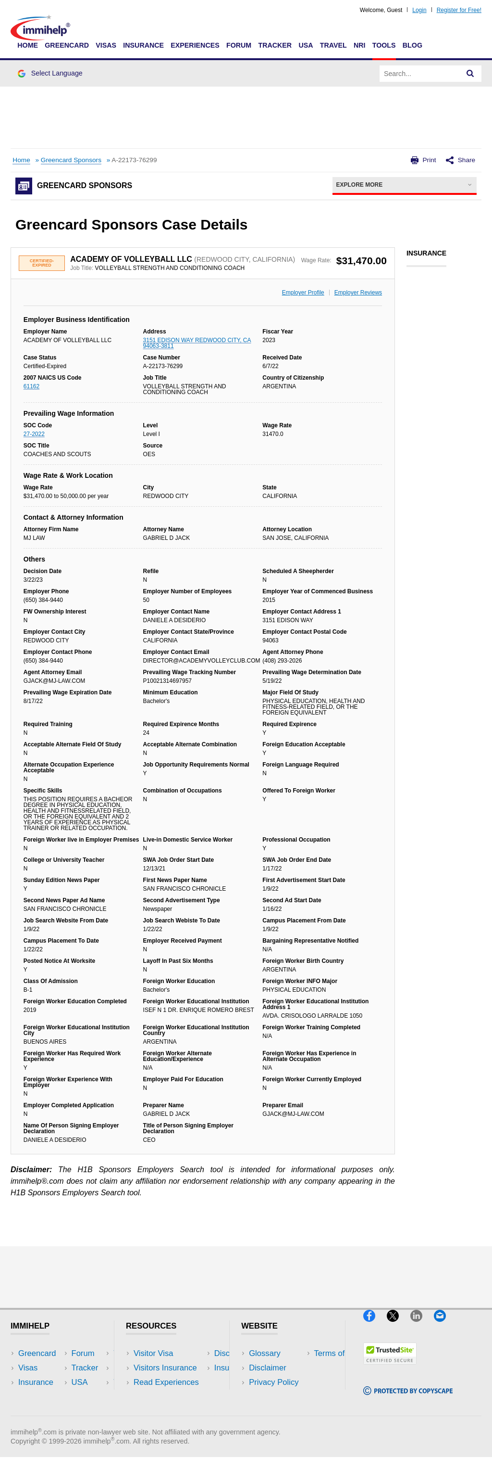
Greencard (67, 45)
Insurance (143, 45)
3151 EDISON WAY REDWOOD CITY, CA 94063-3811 (197, 343)
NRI (360, 45)
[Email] (444, 1326)
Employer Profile (303, 292)
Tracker (275, 45)
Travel (333, 45)
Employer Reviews (358, 292)
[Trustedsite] (390, 1369)
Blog (412, 45)
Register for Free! (459, 10)
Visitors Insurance (165, 1367)
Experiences (195, 45)
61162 (31, 386)
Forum (238, 45)
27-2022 (34, 434)
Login (419, 10)
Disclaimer (267, 1367)
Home (27, 45)
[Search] (470, 73)
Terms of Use (272, 1396)
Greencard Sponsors (71, 160)
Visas (106, 45)
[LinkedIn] (422, 1326)
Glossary (265, 1353)
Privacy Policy (273, 1382)
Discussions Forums (170, 1396)
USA (305, 45)
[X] (398, 1326)
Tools (384, 45)
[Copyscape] (408, 1399)
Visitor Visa (153, 1353)
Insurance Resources (171, 1411)
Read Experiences (166, 1382)
